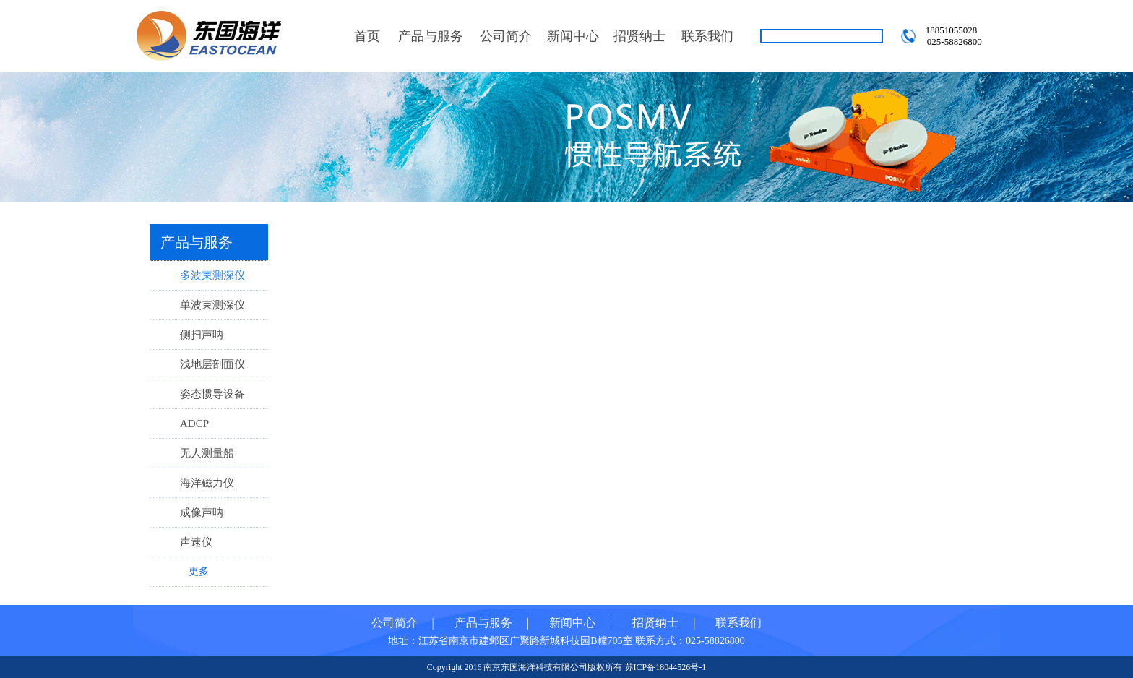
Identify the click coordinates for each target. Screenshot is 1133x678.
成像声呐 (201, 512)
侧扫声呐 (201, 334)
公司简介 (506, 36)
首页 (367, 36)
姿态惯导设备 (212, 394)
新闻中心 (573, 36)
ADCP (194, 423)
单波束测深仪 (212, 305)
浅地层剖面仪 (212, 364)
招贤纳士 (639, 36)
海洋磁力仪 (207, 483)
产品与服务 (430, 36)
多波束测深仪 (212, 275)
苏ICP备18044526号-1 (666, 667)
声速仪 (196, 542)
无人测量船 (207, 453)
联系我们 (707, 36)
